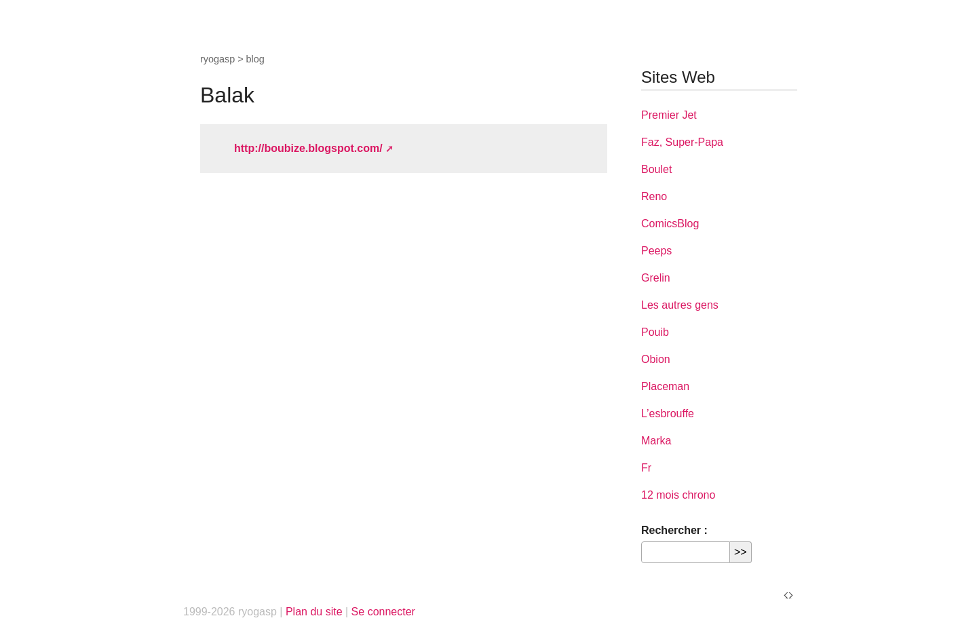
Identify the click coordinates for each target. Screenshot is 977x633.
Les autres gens (680, 305)
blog (255, 59)
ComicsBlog (670, 223)
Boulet (656, 169)
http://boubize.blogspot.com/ (308, 148)
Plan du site (314, 611)
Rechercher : (674, 530)
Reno (654, 196)
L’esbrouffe (667, 413)
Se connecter (383, 611)
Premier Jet (669, 115)
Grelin (655, 278)
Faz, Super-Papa (682, 142)
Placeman (665, 386)
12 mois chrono (678, 495)
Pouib (655, 332)
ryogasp (217, 59)
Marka (656, 440)
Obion (655, 359)
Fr (646, 468)
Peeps (656, 250)
